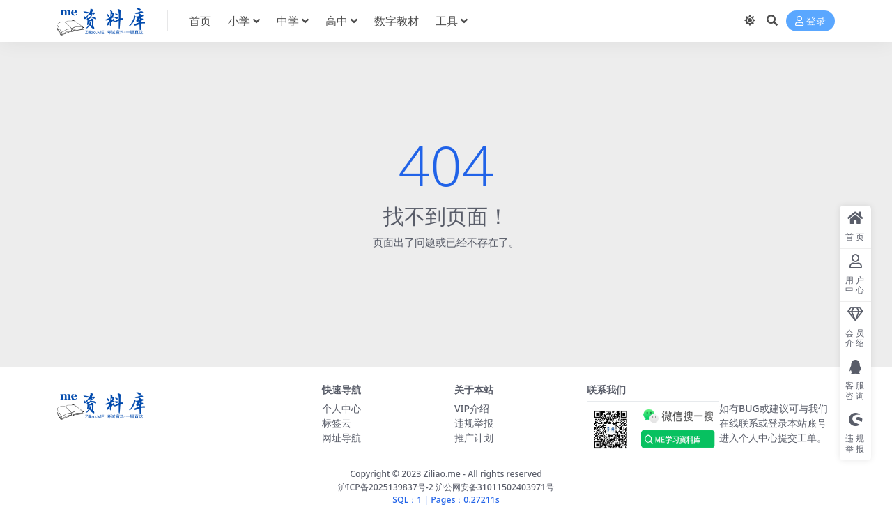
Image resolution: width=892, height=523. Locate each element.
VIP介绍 (471, 408)
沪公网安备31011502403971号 (495, 487)
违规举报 (473, 423)
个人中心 (341, 408)
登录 (810, 21)
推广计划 (473, 437)
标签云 (336, 423)
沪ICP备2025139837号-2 (385, 487)
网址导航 (341, 437)
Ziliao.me (441, 474)
